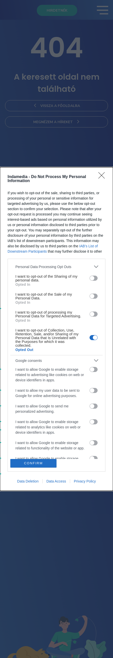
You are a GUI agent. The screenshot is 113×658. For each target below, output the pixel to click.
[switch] (94, 278)
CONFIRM (33, 463)
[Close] (103, 177)
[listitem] (56, 266)
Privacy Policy (85, 481)
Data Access (56, 481)
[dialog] (56, 329)
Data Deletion (28, 481)
